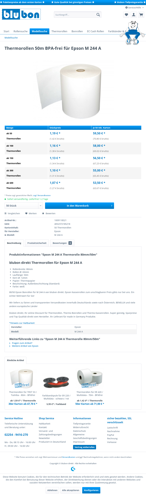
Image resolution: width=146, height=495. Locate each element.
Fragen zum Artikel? (20, 343)
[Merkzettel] (126, 15)
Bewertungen (62, 243)
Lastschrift (112, 427)
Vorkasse (111, 442)
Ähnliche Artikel (15, 360)
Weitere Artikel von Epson (23, 345)
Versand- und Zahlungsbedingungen (50, 432)
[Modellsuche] (39, 31)
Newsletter (44, 438)
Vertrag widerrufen (85, 447)
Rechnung (112, 438)
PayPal (110, 434)
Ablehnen (52, 490)
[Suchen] (98, 15)
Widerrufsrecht (81, 427)
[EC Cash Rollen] (95, 31)
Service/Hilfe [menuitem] (133, 7)
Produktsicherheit (36, 243)
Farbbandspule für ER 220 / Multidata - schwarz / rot (56, 397)
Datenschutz (79, 430)
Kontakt (43, 427)
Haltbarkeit (44, 423)
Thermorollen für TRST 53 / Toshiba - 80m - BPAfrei (23, 394)
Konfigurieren (91, 490)
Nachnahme (113, 431)
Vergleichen (12, 213)
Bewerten (48, 213)
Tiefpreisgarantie (82, 423)
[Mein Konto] (134, 15)
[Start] (6, 31)
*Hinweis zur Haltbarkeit (22, 323)
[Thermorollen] (59, 31)
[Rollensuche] (20, 31)
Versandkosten (68, 457)
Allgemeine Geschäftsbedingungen (85, 436)
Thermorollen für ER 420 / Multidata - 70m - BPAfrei (90, 394)
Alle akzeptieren (70, 490)
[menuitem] (77, 15)
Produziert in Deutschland (52, 441)
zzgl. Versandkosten (42, 195)
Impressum (79, 441)
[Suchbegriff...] (77, 15)
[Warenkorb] (141, 15)
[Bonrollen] (77, 31)
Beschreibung (14, 243)
